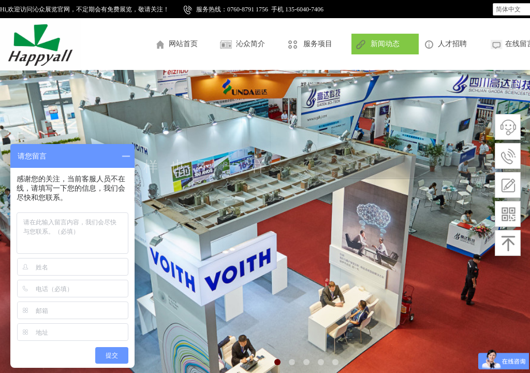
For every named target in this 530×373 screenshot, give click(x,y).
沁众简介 (250, 44)
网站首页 (183, 44)
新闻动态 (385, 44)
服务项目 (317, 44)
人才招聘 (452, 44)
